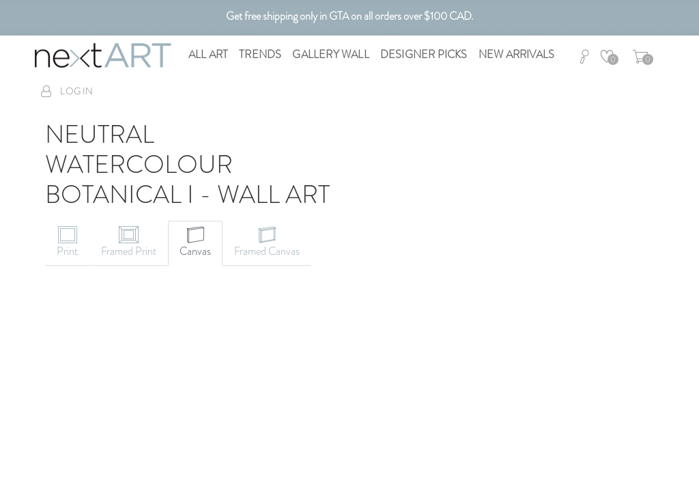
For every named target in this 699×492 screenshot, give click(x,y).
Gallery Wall (330, 54)
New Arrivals (516, 54)
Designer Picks (424, 54)
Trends (260, 54)
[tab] (67, 243)
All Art (208, 54)
